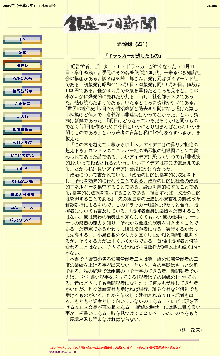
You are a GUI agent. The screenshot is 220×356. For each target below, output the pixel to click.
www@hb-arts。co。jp (62, 351)
